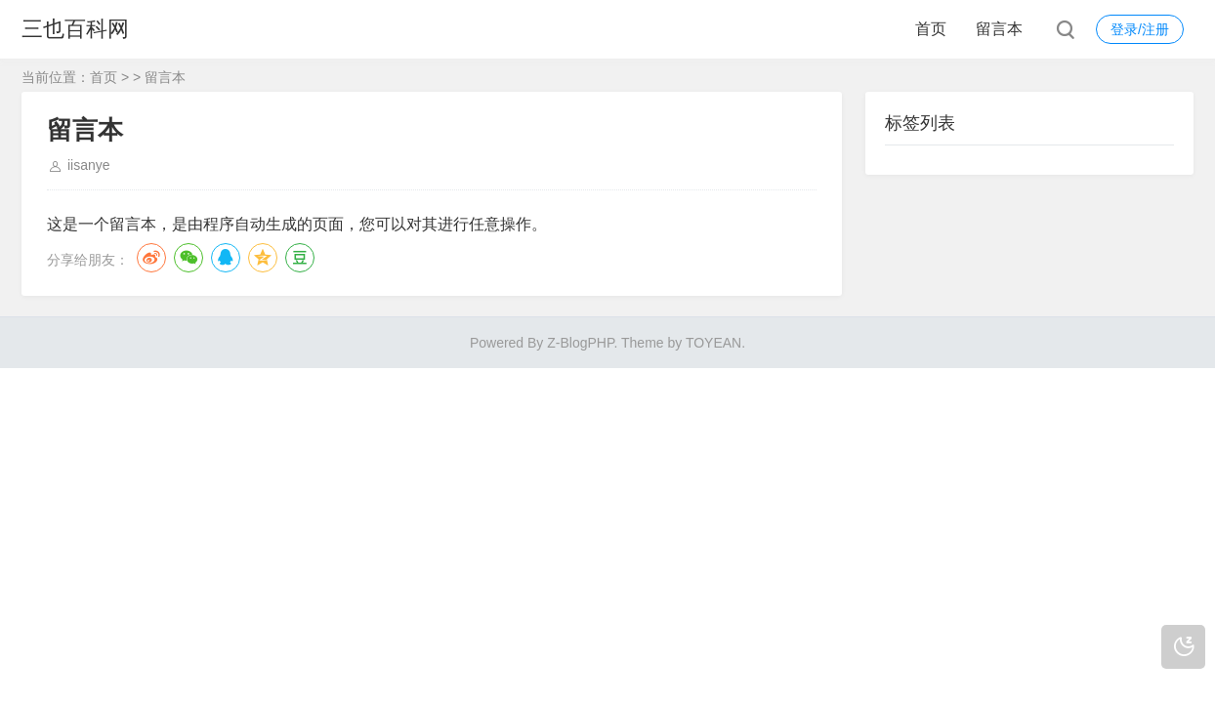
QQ (225, 257)
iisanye (88, 165)
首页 (930, 29)
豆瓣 (299, 257)
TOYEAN (713, 343)
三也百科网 (75, 29)
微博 (151, 257)
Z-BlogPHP (580, 343)
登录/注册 (1139, 29)
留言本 (999, 29)
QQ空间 (262, 257)
